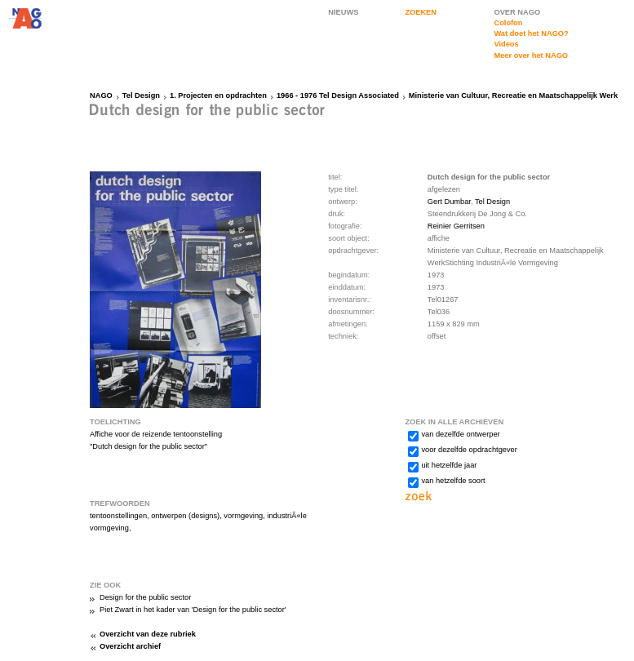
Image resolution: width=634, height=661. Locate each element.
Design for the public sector (145, 597)
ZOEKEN (421, 12)
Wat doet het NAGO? (531, 33)
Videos (506, 44)
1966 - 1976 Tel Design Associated (338, 95)
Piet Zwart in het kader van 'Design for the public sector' (193, 610)
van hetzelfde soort (453, 481)
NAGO (101, 95)
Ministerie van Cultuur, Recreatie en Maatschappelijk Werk (513, 95)
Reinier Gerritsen (456, 226)
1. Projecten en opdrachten (218, 95)
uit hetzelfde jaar (449, 465)
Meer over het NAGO (531, 55)
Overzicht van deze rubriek (148, 634)
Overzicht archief (130, 646)
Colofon (508, 23)
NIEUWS (343, 12)
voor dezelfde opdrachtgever (469, 450)
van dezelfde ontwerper (460, 434)
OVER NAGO (517, 12)
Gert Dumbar (449, 201)
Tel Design (141, 95)
